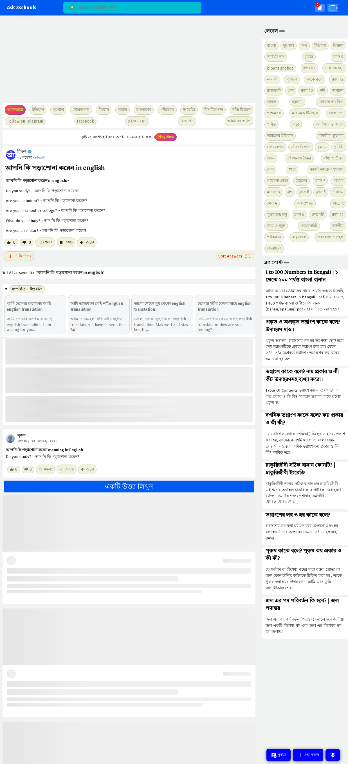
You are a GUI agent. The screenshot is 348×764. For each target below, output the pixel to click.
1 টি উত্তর (19, 256)
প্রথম (271, 158)
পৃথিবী (338, 147)
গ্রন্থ (289, 192)
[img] (319, 7)
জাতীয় (337, 225)
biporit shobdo (280, 68)
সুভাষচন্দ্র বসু (277, 214)
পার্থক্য (338, 180)
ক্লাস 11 (337, 214)
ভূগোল (288, 45)
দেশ (291, 90)
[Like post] (11, 242)
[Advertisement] (128, 62)
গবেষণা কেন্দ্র (277, 180)
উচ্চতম (301, 180)
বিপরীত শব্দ (213, 109)
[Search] (132, 8)
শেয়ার (45, 242)
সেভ (66, 242)
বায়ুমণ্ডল (299, 237)
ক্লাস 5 (321, 192)
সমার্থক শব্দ (275, 56)
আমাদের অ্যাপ (239, 121)
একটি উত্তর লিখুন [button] (129, 486)
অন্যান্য (337, 90)
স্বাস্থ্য (292, 169)
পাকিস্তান (274, 237)
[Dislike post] (26, 242)
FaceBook (85, 121)
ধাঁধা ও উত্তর (333, 158)
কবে (296, 124)
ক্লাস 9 (338, 56)
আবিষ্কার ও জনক (329, 124)
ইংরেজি (189, 109)
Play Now (166, 137)
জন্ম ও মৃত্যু (276, 225)
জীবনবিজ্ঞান (301, 147)
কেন (270, 169)
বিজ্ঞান (338, 45)
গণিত (271, 124)
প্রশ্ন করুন (308, 755)
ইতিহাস (320, 45)
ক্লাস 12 (337, 79)
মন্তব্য (45, 469)
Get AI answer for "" (56, 273)
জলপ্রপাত (305, 203)
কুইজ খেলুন (137, 121)
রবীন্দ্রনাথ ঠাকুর (299, 158)
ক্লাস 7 (320, 180)
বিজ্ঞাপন (187, 121)
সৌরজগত (275, 147)
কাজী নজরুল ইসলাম (326, 169)
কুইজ (309, 56)
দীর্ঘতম (338, 192)
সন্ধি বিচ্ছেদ (241, 109)
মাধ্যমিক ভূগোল (330, 135)
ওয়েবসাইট (308, 225)
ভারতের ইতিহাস (280, 135)
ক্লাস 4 (272, 203)
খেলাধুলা (274, 248)
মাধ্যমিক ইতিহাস (305, 113)
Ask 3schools (21, 8)
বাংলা (271, 45)
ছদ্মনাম (297, 101)
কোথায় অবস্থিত (330, 101)
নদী (322, 90)
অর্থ (304, 45)
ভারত (271, 101)
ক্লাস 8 (304, 192)
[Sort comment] (235, 256)
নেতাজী (317, 214)
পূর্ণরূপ (292, 79)
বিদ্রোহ (338, 203)
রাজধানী (274, 90)
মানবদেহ (273, 192)
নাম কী (272, 79)
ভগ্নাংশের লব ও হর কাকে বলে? (298, 515)
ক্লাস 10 (307, 90)
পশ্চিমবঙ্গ (167, 109)
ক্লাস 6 (299, 214)
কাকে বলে (314, 79)
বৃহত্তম (322, 147)
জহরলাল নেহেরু (330, 237)
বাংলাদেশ (336, 113)
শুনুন (87, 242)
